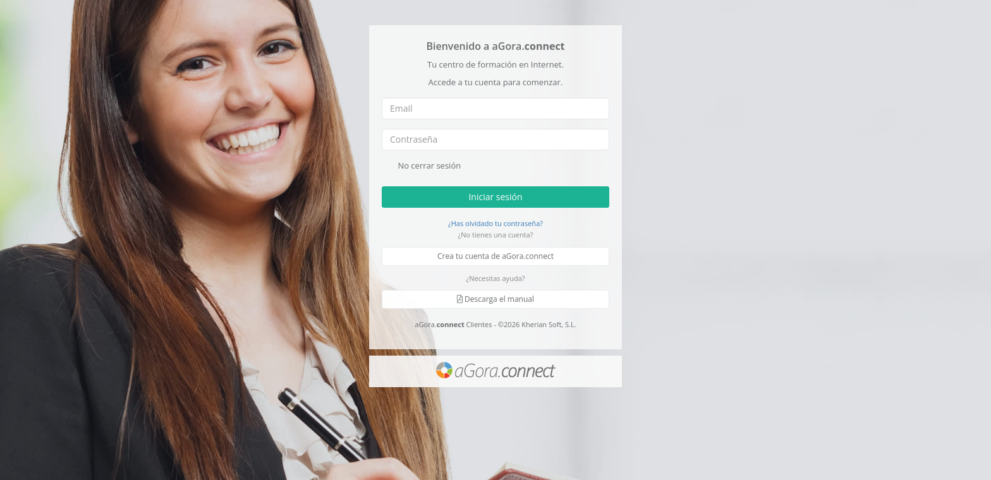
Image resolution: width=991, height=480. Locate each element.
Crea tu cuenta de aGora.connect (495, 256)
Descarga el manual (495, 299)
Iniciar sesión (495, 196)
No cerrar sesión (421, 166)
